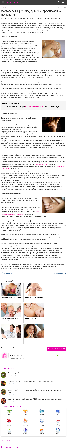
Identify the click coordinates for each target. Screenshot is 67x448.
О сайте (41, 438)
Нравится (6, 273)
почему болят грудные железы (34, 107)
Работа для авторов (58, 438)
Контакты (41, 440)
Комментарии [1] (60, 273)
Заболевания (62, 7)
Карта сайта (55, 440)
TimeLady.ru (13, 2)
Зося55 (12, 334)
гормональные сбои (41, 164)
